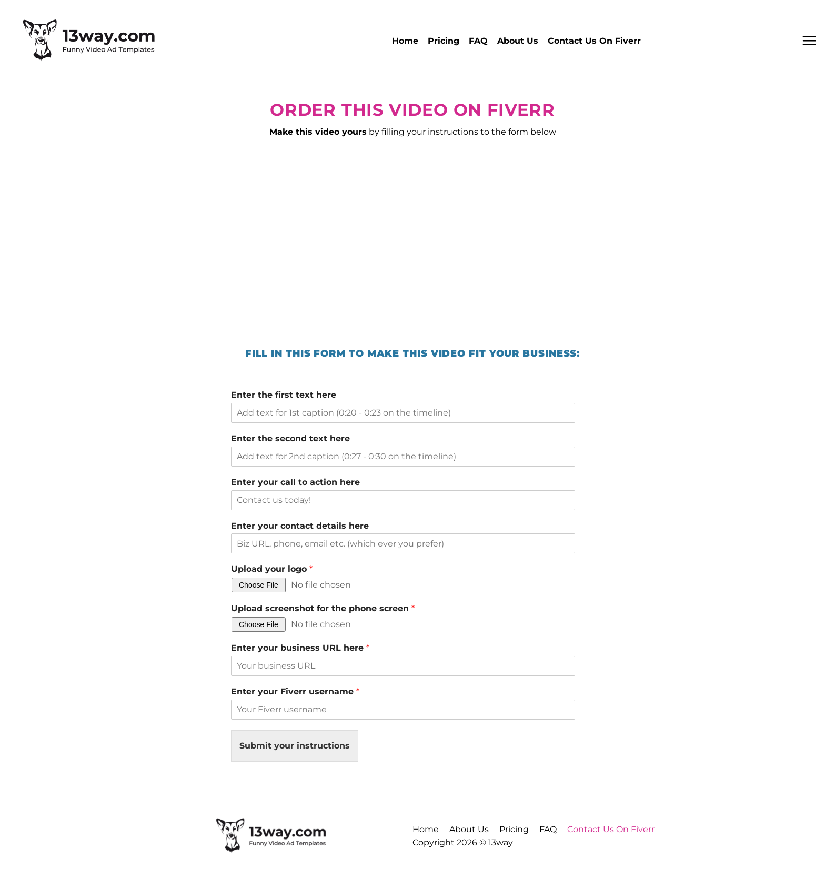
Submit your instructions (294, 746)
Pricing (443, 41)
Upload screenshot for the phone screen (323, 608)
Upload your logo (272, 569)
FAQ (478, 41)
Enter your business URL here (300, 648)
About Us (517, 41)
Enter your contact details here (300, 526)
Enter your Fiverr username (295, 691)
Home (405, 41)
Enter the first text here (283, 395)
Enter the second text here (290, 438)
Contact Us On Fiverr (594, 41)
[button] (809, 40)
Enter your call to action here (295, 482)
